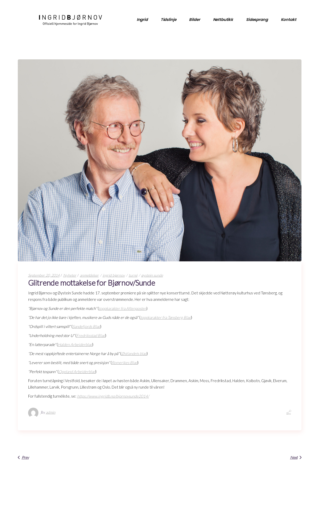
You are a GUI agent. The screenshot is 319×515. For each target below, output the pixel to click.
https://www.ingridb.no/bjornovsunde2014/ (113, 396)
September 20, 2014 (44, 275)
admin (50, 412)
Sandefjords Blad (86, 326)
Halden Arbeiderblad (75, 344)
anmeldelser (89, 275)
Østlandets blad (134, 353)
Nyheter (69, 275)
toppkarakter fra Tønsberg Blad (165, 317)
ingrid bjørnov (114, 275)
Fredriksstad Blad (90, 335)
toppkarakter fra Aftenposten (122, 308)
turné (133, 275)
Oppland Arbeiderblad (77, 371)
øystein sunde (152, 275)
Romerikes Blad (124, 362)
